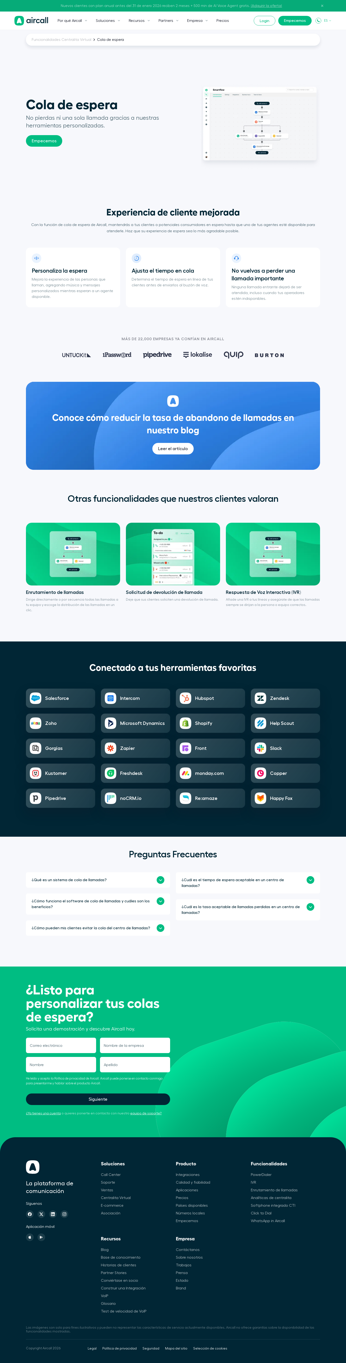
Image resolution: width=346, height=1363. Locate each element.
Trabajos (184, 1265)
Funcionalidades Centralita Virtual (61, 40)
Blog (105, 1250)
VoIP (104, 1296)
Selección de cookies (210, 1348)
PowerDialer (261, 1175)
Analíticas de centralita (271, 1198)
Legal (92, 1348)
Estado (182, 1280)
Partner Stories (114, 1273)
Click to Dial (261, 1213)
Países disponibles (192, 1205)
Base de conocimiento (121, 1257)
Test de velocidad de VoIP (124, 1311)
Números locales (190, 1213)
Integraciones (188, 1175)
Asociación (110, 1213)
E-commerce (112, 1205)
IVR (253, 1182)
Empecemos (295, 21)
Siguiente (98, 1099)
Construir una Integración (123, 1288)
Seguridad (150, 1348)
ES (328, 20)
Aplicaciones (187, 1190)
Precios (222, 21)
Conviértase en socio (119, 1280)
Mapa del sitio (176, 1348)
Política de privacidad (119, 1348)
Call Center (111, 1175)
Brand (181, 1288)
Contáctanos (188, 1250)
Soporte (108, 1182)
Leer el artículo (173, 460)
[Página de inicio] (31, 20)
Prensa (182, 1273)
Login (264, 21)
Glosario (108, 1304)
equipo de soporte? (146, 1113)
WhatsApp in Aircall (268, 1221)
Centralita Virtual (116, 1198)
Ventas (107, 1190)
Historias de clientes (118, 1265)
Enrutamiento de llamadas (274, 1190)
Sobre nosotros (189, 1257)
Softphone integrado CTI (273, 1205)
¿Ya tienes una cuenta (43, 1113)
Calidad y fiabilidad (193, 1182)
